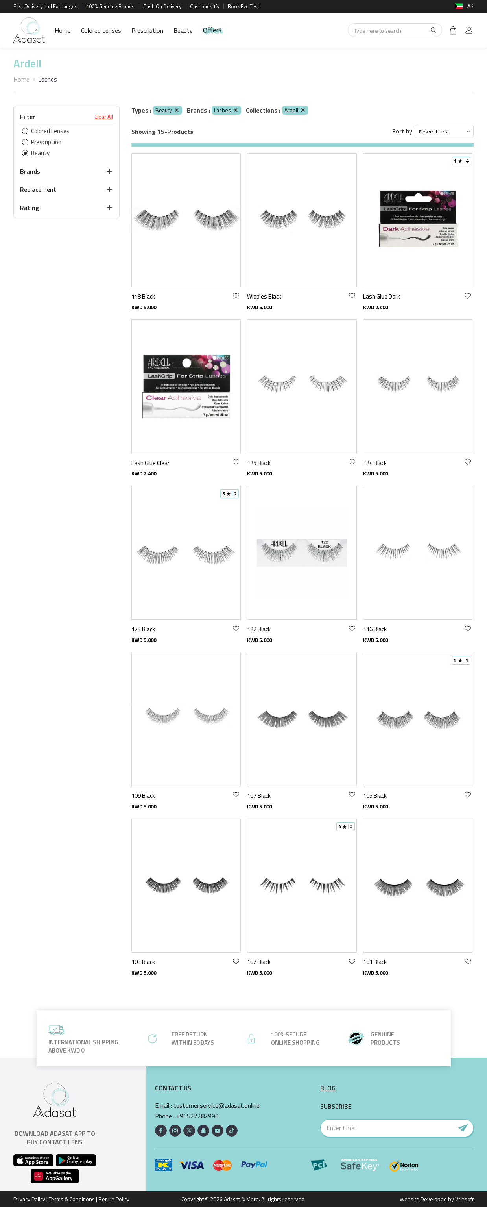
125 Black (259, 463)
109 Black (143, 796)
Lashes (226, 110)
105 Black (375, 796)
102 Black (259, 962)
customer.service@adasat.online (216, 1105)
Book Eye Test (243, 6)
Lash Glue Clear (150, 463)
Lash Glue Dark (381, 296)
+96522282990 (197, 1116)
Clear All (103, 116)
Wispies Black (264, 296)
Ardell (295, 110)
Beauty (183, 30)
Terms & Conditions (72, 1199)
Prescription (147, 30)
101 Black (375, 962)
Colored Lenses (101, 30)
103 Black (143, 962)
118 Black (143, 296)
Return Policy (113, 1199)
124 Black (375, 463)
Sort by (402, 131)
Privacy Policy (29, 1199)
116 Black (375, 629)
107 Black (259, 796)
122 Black (259, 629)
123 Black (143, 629)
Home (63, 30)
